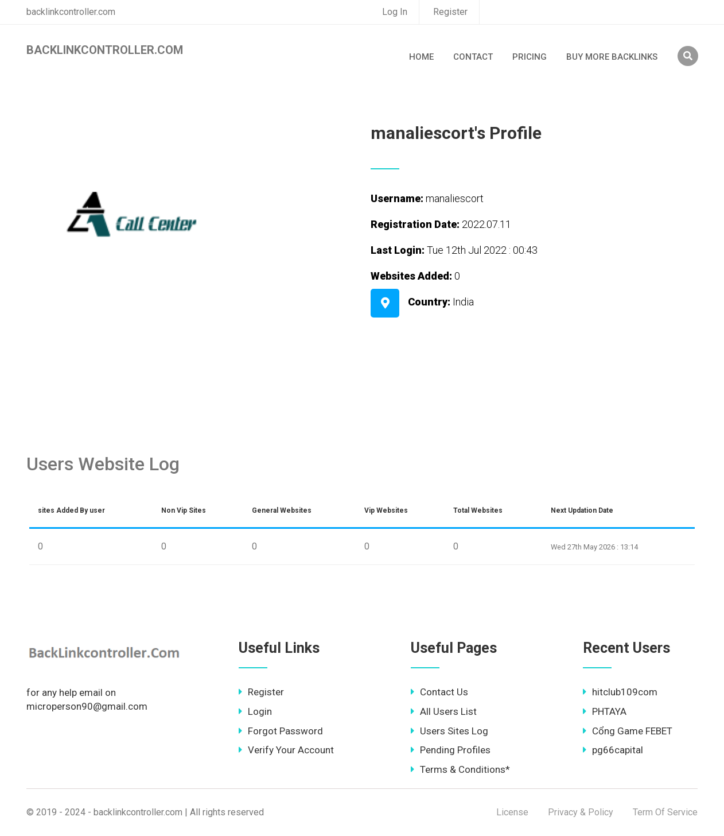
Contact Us (439, 692)
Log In (394, 11)
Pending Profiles (451, 750)
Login (255, 711)
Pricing (529, 57)
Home (421, 57)
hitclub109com (620, 692)
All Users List (444, 711)
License (512, 812)
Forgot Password (281, 731)
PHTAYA (604, 711)
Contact (473, 57)
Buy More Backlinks (611, 57)
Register (450, 11)
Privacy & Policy (580, 812)
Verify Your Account (286, 750)
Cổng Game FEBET (627, 731)
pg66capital (613, 750)
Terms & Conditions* (460, 769)
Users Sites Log (449, 731)
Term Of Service (665, 812)
